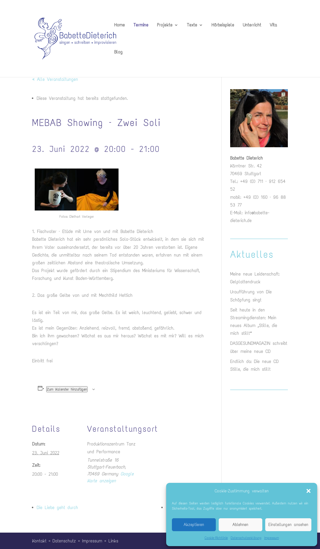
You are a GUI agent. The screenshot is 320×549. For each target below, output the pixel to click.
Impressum (271, 538)
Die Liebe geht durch (57, 507)
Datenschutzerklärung (246, 538)
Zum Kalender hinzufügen (67, 389)
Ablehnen (240, 524)
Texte (192, 25)
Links (113, 541)
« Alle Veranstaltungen (55, 79)
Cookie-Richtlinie (216, 538)
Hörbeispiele (223, 25)
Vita (273, 25)
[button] (308, 491)
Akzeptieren (194, 524)
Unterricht (252, 25)
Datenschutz (64, 541)
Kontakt (39, 541)
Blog (118, 52)
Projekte (164, 25)
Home (119, 25)
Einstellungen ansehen (288, 524)
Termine (140, 25)
